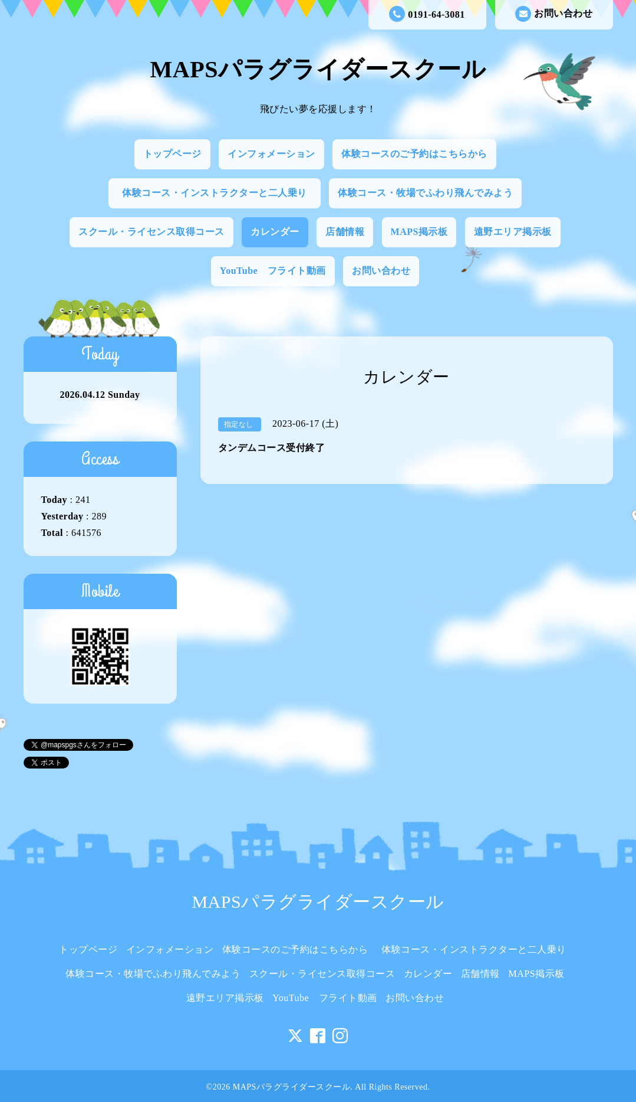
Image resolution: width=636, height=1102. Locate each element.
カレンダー (275, 232)
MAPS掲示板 (419, 232)
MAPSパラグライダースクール (318, 69)
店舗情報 (344, 232)
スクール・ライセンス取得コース (151, 232)
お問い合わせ (553, 14)
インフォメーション (271, 154)
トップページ (172, 154)
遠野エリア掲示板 (513, 232)
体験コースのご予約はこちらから (414, 154)
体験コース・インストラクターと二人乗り (219, 193)
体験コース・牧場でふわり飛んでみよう (425, 193)
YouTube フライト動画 (273, 271)
